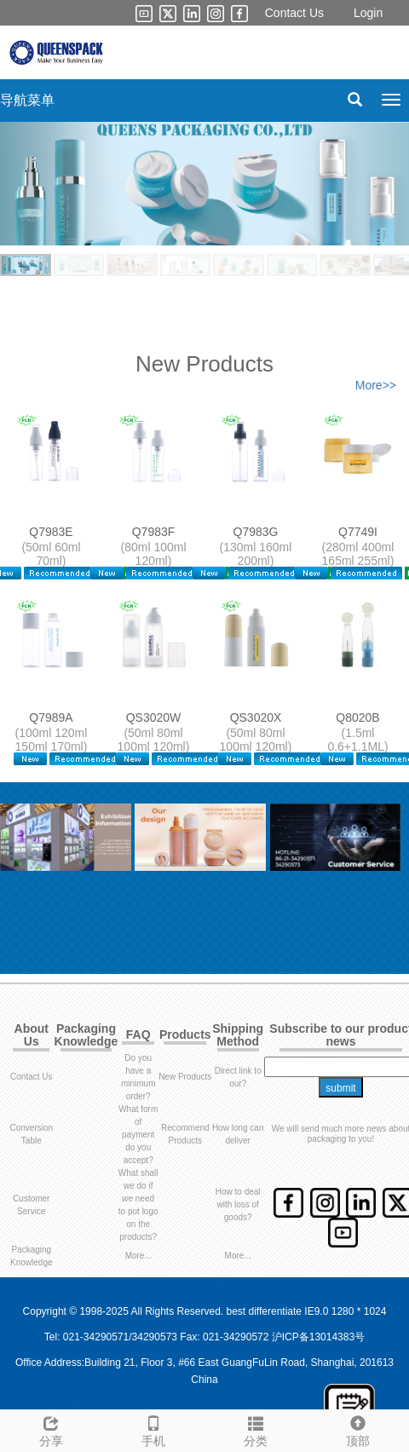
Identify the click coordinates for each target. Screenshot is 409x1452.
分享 (51, 1429)
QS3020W (153, 717)
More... (138, 1255)
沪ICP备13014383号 (318, 1337)
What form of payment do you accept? (138, 1134)
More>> (375, 385)
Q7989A (50, 717)
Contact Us (294, 13)
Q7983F (154, 532)
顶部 (358, 1429)
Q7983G (256, 532)
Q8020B (357, 717)
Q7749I (357, 532)
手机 (153, 1429)
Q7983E (50, 532)
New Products (184, 1076)
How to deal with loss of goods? (238, 1204)
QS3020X (256, 717)
